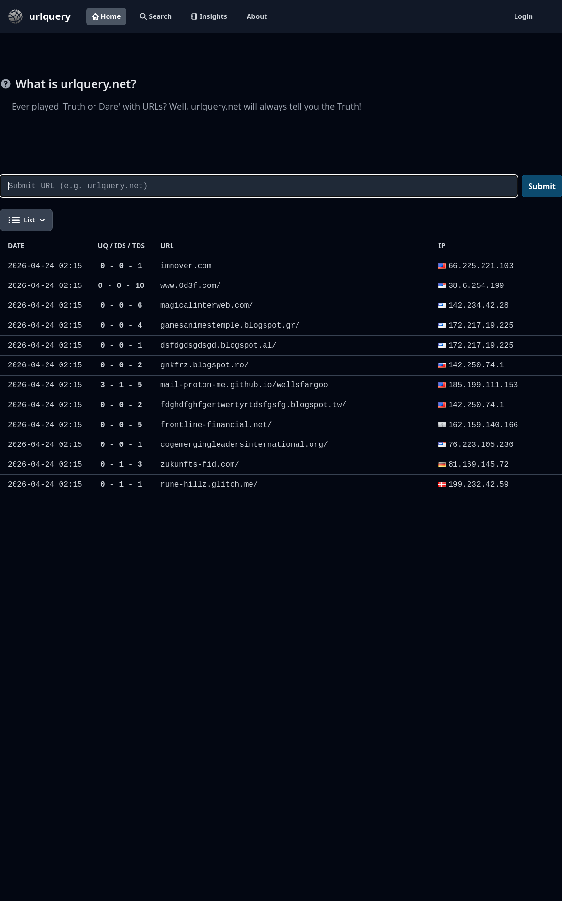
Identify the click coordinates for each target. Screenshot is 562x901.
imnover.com (186, 266)
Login (523, 16)
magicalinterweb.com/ (206, 305)
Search (156, 16)
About (257, 16)
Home (106, 16)
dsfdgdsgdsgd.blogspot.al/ (218, 345)
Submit (542, 186)
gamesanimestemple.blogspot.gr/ (230, 325)
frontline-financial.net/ (216, 425)
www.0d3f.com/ (190, 286)
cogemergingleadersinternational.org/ (244, 445)
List (26, 220)
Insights (209, 16)
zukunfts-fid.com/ (199, 464)
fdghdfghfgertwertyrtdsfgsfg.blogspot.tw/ (253, 405)
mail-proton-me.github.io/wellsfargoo (244, 385)
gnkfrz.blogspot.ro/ (204, 365)
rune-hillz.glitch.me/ (209, 484)
